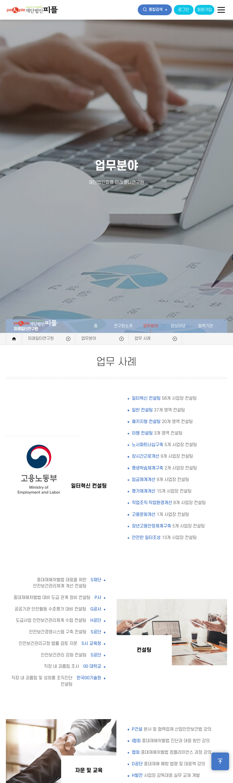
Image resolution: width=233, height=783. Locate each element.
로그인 (183, 10)
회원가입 (204, 10)
